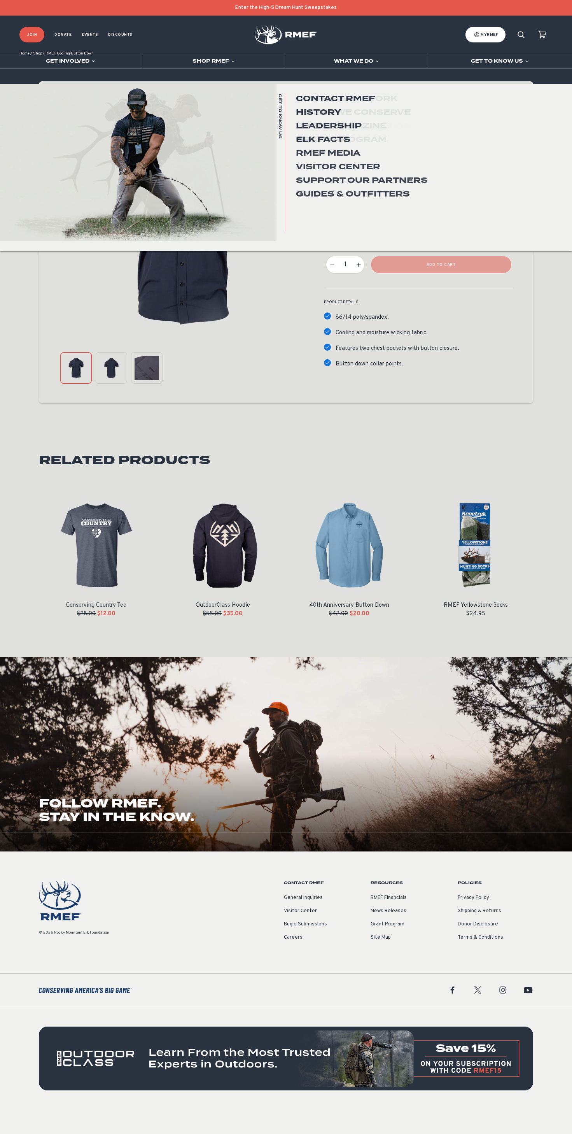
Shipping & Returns (479, 935)
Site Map (381, 961)
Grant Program (387, 948)
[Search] (521, 35)
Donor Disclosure (478, 948)
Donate (63, 34)
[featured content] (286, 1083)
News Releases (388, 935)
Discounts (120, 34)
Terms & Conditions (480, 961)
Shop (37, 77)
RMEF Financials (389, 922)
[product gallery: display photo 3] (146, 392)
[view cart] (542, 35)
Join (32, 34)
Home (24, 77)
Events (90, 34)
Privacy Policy (473, 922)
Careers (293, 961)
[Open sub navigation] (71, 61)
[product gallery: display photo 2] (111, 392)
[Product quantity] (345, 288)
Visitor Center (300, 935)
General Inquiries (303, 922)
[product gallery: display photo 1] (76, 392)
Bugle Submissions (305, 948)
